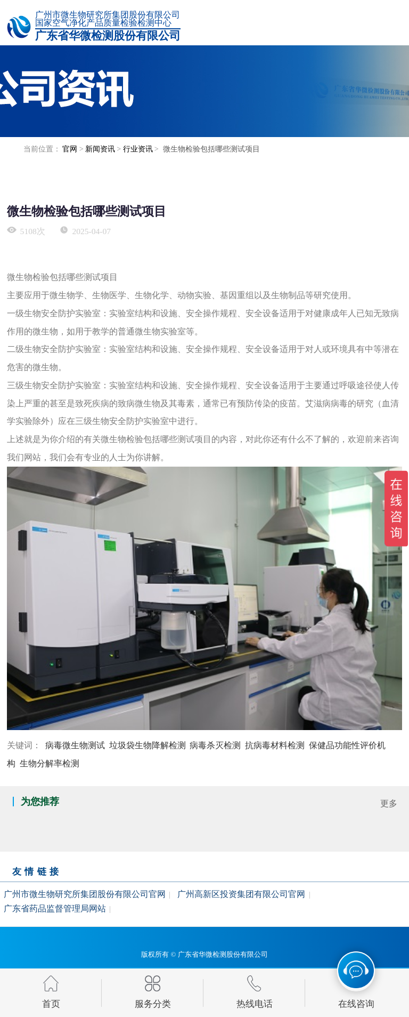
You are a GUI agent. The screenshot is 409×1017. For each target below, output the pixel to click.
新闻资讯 (100, 149)
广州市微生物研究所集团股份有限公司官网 (85, 893)
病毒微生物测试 (75, 745)
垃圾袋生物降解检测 (147, 745)
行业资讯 (138, 149)
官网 (69, 149)
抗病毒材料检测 (275, 745)
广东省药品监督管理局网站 (55, 908)
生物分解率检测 (49, 763)
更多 (388, 803)
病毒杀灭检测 (215, 745)
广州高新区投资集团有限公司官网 (241, 893)
